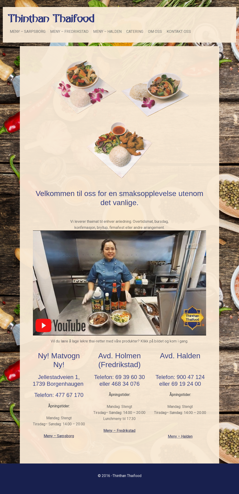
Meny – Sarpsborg (59, 436)
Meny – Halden (180, 436)
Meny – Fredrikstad (119, 430)
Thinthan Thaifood (50, 19)
